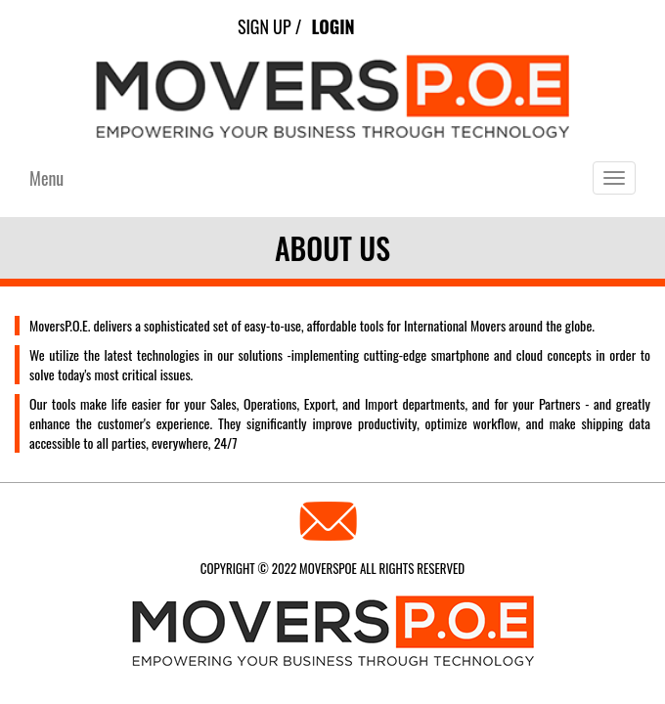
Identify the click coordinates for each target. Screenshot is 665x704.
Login (332, 26)
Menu (46, 178)
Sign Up (264, 26)
